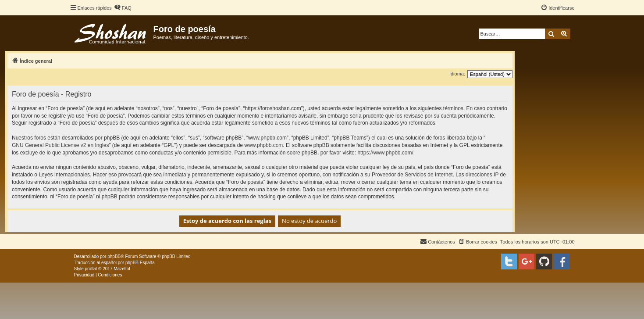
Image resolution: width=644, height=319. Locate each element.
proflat (91, 268)
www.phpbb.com (263, 145)
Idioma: (457, 73)
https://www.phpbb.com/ (385, 153)
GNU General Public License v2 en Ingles (60, 145)
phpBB (114, 256)
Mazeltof (122, 268)
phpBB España (140, 262)
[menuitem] (123, 8)
